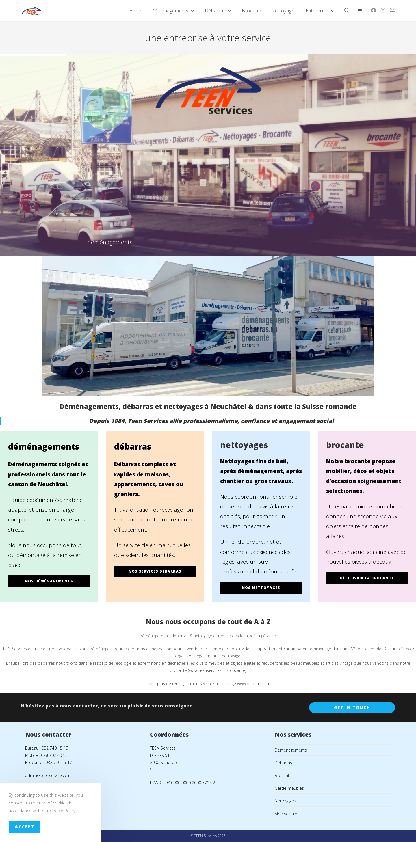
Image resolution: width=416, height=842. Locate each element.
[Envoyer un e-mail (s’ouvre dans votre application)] (393, 10)
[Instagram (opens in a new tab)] (383, 10)
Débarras (283, 762)
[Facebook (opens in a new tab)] (373, 10)
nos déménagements (49, 581)
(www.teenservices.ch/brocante (216, 670)
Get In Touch (352, 707)
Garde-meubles (289, 788)
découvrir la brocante (367, 577)
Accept (24, 827)
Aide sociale (286, 814)
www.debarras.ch (253, 683)
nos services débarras (155, 571)
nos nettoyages (261, 587)
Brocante (283, 775)
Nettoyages (285, 801)
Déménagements (291, 750)
